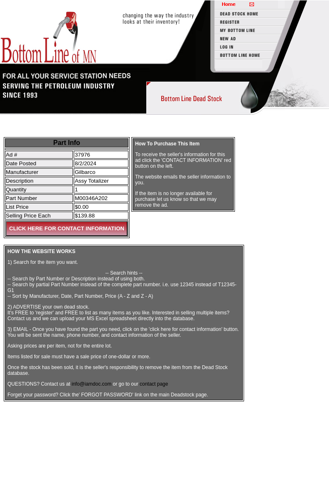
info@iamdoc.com (91, 384)
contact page (154, 384)
